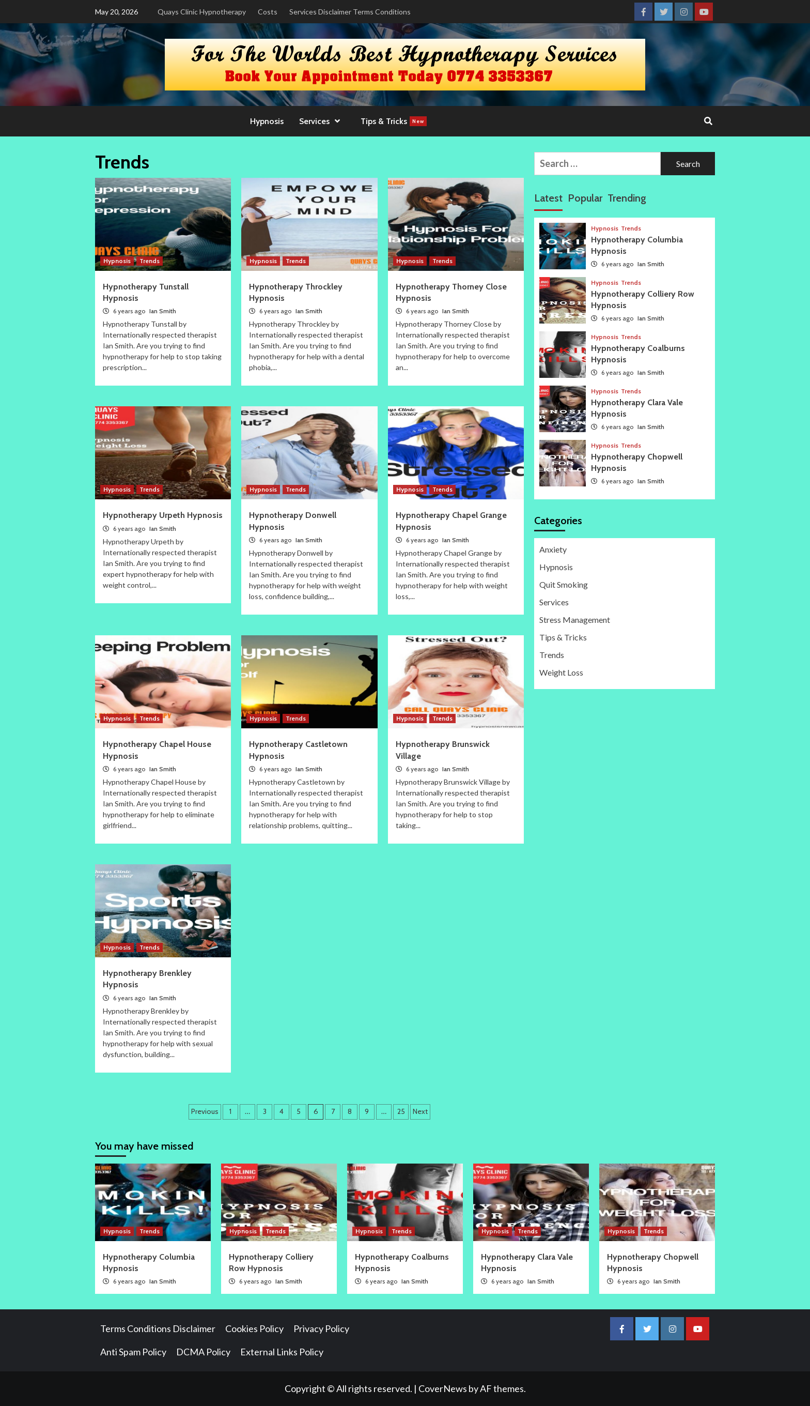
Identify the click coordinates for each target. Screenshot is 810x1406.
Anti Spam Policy (133, 1351)
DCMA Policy (203, 1351)
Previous (205, 1111)
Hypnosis (267, 121)
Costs (267, 11)
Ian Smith (162, 311)
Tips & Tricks (394, 121)
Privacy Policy (321, 1328)
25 (401, 1111)
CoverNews (442, 1388)
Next (420, 1111)
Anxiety (553, 549)
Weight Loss (561, 672)
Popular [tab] (585, 198)
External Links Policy (281, 1351)
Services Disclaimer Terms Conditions (350, 11)
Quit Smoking (563, 584)
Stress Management (574, 619)
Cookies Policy (254, 1328)
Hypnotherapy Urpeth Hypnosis (163, 515)
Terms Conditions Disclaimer (157, 1328)
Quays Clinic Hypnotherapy (202, 11)
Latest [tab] (548, 198)
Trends (149, 261)
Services (322, 121)
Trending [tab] (627, 198)
